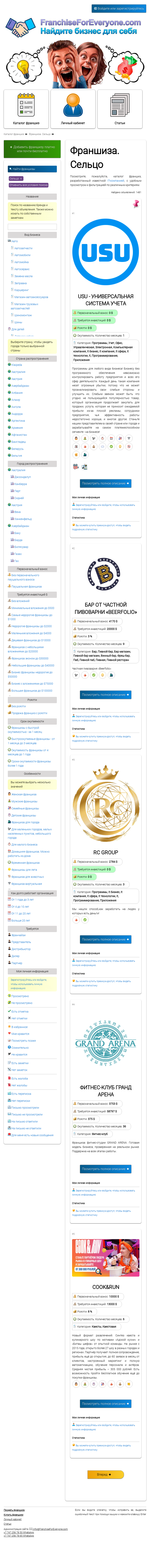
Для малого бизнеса (23, 844)
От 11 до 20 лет (19, 913)
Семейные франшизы (23, 808)
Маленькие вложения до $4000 (29, 633)
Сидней (17, 498)
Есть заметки (20, 1063)
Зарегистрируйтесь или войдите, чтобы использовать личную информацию (29, 984)
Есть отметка (20, 1011)
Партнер (15, 963)
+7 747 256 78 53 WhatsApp (19, 1532)
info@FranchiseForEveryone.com (48, 1529)
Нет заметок (19, 1070)
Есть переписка (21, 1094)
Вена (16, 512)
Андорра (15, 414)
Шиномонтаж (21, 315)
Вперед (104, 1474)
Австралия (16, 372)
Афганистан (17, 435)
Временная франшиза (24, 862)
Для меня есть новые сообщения (33, 1135)
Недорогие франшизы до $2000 (30, 626)
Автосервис (20, 269)
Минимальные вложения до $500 (31, 608)
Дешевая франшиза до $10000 (29, 640)
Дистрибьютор (19, 949)
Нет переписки (21, 1101)
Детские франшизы (22, 815)
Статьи (119, 109)
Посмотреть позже (24, 1040)
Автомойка (20, 262)
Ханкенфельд (21, 519)
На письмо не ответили (26, 1128)
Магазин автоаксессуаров (29, 297)
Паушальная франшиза (25, 586)
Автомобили (20, 255)
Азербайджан (18, 386)
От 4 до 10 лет (18, 906)
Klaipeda (15, 365)
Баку (16, 533)
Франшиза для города (23, 822)
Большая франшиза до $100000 (30, 690)
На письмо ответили (25, 1121)
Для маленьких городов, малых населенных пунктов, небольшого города (30, 833)
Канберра (19, 484)
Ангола (14, 407)
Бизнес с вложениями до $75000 (30, 683)
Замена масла (22, 276)
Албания (15, 393)
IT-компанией (115, 180)
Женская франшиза (22, 794)
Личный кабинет (73, 109)
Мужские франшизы (23, 801)
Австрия (15, 379)
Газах (16, 554)
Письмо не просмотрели (27, 1114)
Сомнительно (20, 1047)
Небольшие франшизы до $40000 (31, 665)
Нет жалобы (19, 1085)
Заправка (19, 283)
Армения (15, 428)
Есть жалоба (20, 1078)
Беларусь (16, 449)
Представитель (19, 942)
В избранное (20, 1027)
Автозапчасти (21, 248)
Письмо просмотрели (25, 1107)
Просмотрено (20, 996)
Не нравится (19, 1054)
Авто (13, 241)
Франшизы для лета (22, 870)
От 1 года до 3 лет (21, 899)
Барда (16, 540)
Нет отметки (19, 1018)
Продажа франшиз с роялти (27, 713)
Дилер (14, 956)
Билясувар (19, 547)
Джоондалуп (21, 477)
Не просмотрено (22, 1003)
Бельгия (15, 455)
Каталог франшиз (26, 109)
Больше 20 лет (19, 920)
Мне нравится (20, 1034)
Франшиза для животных (26, 877)
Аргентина (16, 420)
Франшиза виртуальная (25, 884)
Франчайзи (17, 935)
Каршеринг (20, 290)
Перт (16, 491)
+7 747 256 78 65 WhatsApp (19, 1535)
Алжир (14, 400)
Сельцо (16, 178)
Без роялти (17, 706)
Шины (16, 322)
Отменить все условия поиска (29, 185)
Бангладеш (17, 442)
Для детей (16, 329)
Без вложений (18, 601)
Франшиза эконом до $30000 (28, 658)
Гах (15, 561)
